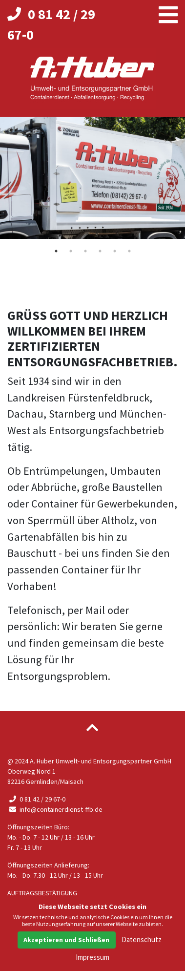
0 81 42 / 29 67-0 (36, 799)
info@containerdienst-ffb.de (55, 809)
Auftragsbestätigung (42, 892)
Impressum (92, 957)
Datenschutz (142, 939)
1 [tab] (56, 251)
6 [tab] (129, 251)
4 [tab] (100, 251)
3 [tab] (85, 251)
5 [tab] (115, 251)
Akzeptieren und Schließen (66, 939)
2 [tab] (71, 251)
